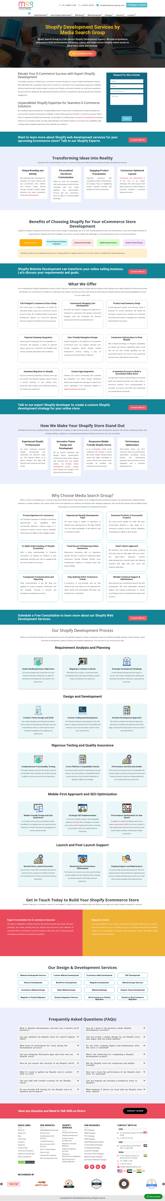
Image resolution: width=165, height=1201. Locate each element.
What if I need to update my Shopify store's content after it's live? (46, 1073)
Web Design (79, 15)
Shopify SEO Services (70, 1133)
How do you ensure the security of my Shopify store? (47, 1063)
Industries (120, 15)
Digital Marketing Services (49, 1130)
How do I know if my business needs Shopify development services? (108, 1029)
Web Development (94, 15)
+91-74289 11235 (69, 5)
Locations (131, 15)
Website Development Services (34, 975)
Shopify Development (70, 1135)
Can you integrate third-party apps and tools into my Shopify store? (46, 1056)
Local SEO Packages (91, 1151)
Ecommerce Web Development (100, 975)
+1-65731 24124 (87, 5)
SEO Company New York (48, 1158)
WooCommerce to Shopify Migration (100, 997)
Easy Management (31, 243)
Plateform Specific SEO (26, 1154)
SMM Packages (89, 1133)
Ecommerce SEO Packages (94, 1154)
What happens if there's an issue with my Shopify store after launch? (114, 1091)
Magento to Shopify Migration (33, 997)
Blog (19, 1136)
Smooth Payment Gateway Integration (56, 243)
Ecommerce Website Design (34, 990)
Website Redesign (100, 990)
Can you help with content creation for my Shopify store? (45, 1082)
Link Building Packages (92, 1148)
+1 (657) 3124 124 (126, 1138)
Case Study (22, 1139)
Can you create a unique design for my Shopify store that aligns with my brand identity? (113, 1038)
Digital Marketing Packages (94, 1142)
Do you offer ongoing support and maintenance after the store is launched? (113, 1047)
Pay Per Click (44, 1152)
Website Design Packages (93, 1157)
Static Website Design (67, 990)
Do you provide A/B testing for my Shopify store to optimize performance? (46, 1091)
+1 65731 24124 (125, 1164)
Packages (108, 15)
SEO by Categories (24, 1157)
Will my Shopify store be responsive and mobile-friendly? (110, 1064)
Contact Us (22, 1133)
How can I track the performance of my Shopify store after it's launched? (113, 1073)
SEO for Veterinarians (48, 1149)
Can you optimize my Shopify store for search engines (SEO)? (47, 1038)
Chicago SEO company (48, 1155)
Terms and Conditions (26, 1151)
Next (163, 1184)
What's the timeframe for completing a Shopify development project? (109, 1056)
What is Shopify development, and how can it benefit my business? (48, 1029)
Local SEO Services (47, 1141)
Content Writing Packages (93, 1145)
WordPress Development (67, 983)
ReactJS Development (34, 983)
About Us (21, 1130)
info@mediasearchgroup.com (112, 5)
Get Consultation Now (82, 53)
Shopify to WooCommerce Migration (133, 997)
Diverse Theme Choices (134, 243)
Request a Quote (136, 5)
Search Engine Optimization (61, 15)
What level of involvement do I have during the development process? (43, 1047)
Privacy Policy (23, 1148)
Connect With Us (138, 140)
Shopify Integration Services (67, 997)
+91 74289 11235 (126, 1161)
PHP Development (133, 975)
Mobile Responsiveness (108, 243)
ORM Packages (89, 1139)
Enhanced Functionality (82, 243)
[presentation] (127, 110)
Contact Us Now (135, 1111)
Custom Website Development (66, 975)
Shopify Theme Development (133, 990)
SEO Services (45, 1133)
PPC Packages (89, 1136)
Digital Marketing (40, 15)
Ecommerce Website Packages (95, 1160)
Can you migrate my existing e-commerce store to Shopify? (111, 1082)
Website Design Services (133, 983)
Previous (1, 1184)
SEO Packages (89, 1130)
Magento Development (100, 983)
